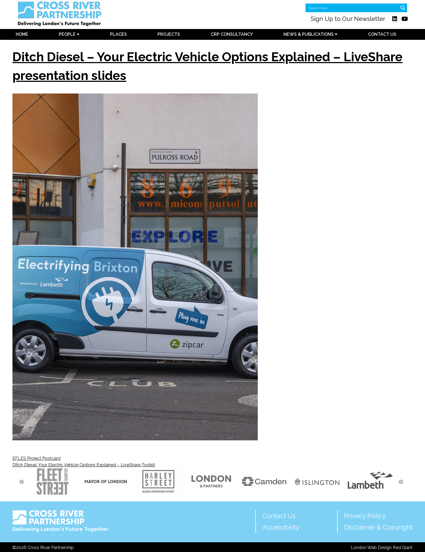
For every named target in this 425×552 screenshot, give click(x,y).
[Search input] (353, 8)
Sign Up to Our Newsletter (348, 18)
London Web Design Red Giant (382, 547)
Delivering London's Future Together (60, 521)
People (69, 34)
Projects (168, 34)
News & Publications (310, 34)
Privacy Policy (365, 516)
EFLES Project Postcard (36, 458)
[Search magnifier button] (403, 8)
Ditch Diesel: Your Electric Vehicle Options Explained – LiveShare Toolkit (83, 464)
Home (22, 34)
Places (118, 34)
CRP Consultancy (232, 34)
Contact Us (382, 34)
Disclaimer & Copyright (378, 527)
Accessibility (280, 527)
